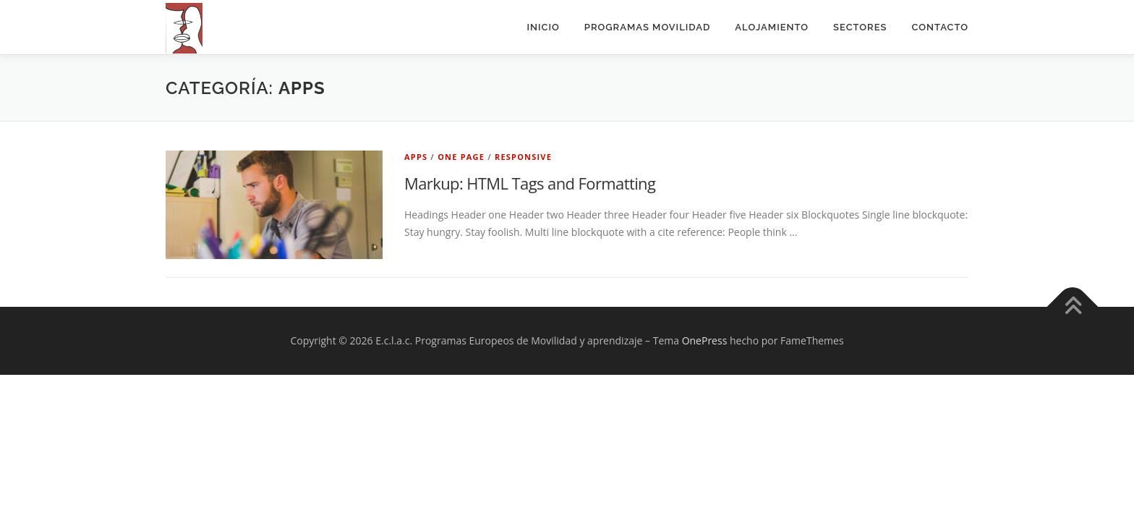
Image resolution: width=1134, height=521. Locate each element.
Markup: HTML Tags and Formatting (529, 183)
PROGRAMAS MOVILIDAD (647, 27)
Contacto (939, 27)
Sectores (860, 27)
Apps (415, 156)
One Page (461, 156)
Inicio (543, 27)
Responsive (523, 156)
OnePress (705, 340)
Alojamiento (772, 27)
